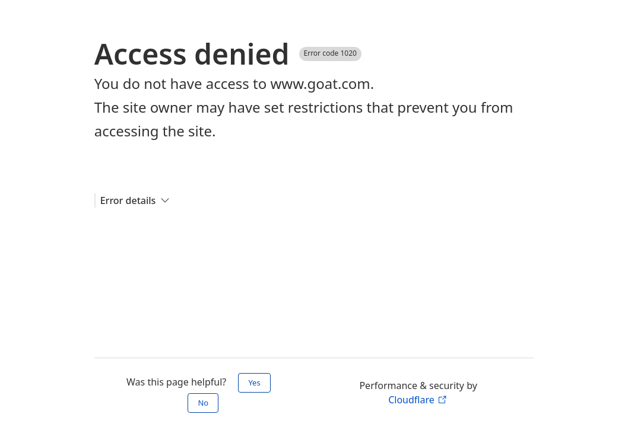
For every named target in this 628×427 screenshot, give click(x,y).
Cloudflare (417, 399)
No (203, 402)
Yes (254, 382)
